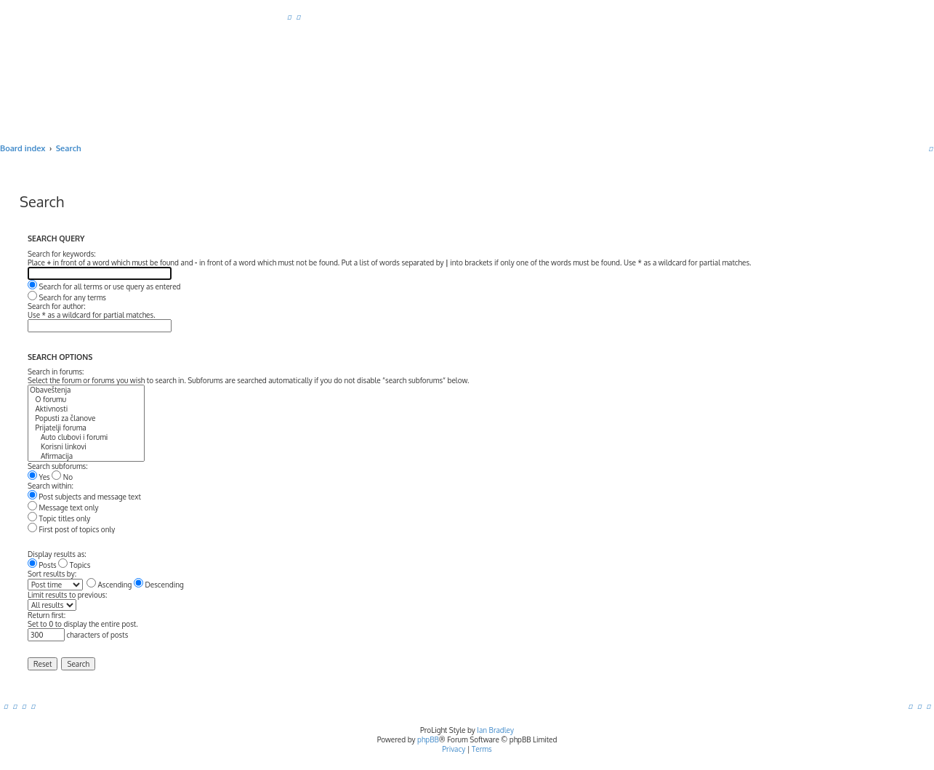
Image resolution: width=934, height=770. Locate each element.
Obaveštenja (86, 390)
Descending (159, 584)
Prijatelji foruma (86, 428)
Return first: (46, 615)
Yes (39, 477)
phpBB (428, 739)
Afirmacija (86, 456)
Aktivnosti (86, 409)
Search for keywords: (62, 253)
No (62, 477)
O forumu (86, 399)
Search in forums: (56, 371)
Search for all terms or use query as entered (104, 286)
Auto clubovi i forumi (86, 437)
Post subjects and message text (84, 496)
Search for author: (57, 306)
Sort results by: (52, 573)
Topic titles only (59, 518)
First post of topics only (71, 529)
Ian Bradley (495, 730)
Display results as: (57, 554)
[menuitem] (289, 16)
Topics (74, 565)
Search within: (50, 485)
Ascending (109, 584)
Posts (42, 565)
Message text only (63, 507)
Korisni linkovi (86, 447)
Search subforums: (58, 466)
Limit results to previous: (67, 594)
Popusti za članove (86, 418)
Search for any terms (67, 297)
